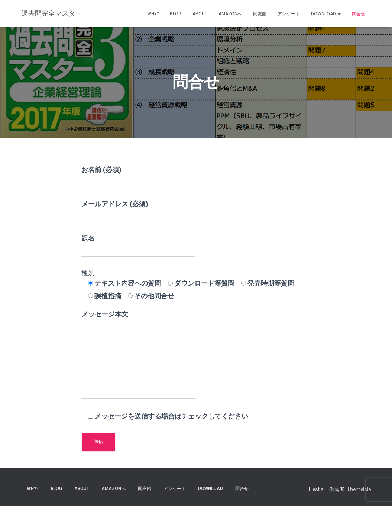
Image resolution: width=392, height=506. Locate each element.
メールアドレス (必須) (138, 211)
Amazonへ (230, 13)
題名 (138, 245)
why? (153, 13)
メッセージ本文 (138, 354)
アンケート (289, 13)
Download (326, 13)
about (199, 13)
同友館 (259, 13)
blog (175, 13)
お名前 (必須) (138, 177)
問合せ (358, 13)
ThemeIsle (359, 489)
